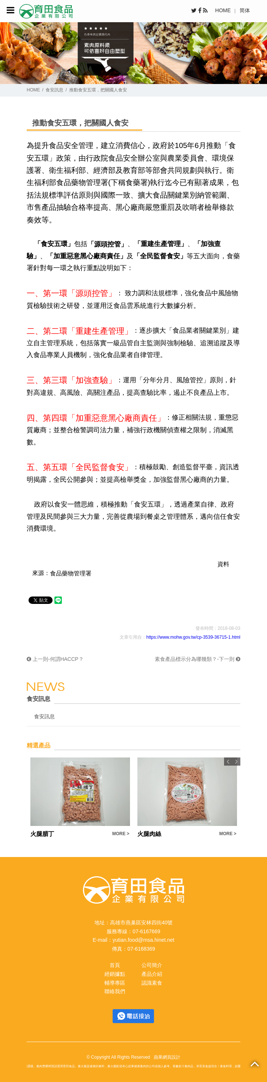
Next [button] (236, 761)
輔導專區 (114, 983)
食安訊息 (54, 90)
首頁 (115, 965)
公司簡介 (151, 965)
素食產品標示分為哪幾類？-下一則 (197, 659)
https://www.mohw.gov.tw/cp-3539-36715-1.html (193, 637)
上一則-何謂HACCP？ (55, 659)
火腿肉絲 (149, 834)
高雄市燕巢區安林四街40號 (141, 922)
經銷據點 (114, 974)
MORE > (120, 833)
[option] (80, 798)
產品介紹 (151, 974)
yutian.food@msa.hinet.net (143, 940)
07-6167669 (146, 931)
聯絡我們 (114, 991)
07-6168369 (141, 949)
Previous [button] (228, 761)
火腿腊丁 (42, 834)
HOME (223, 10)
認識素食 (151, 983)
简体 (245, 10)
